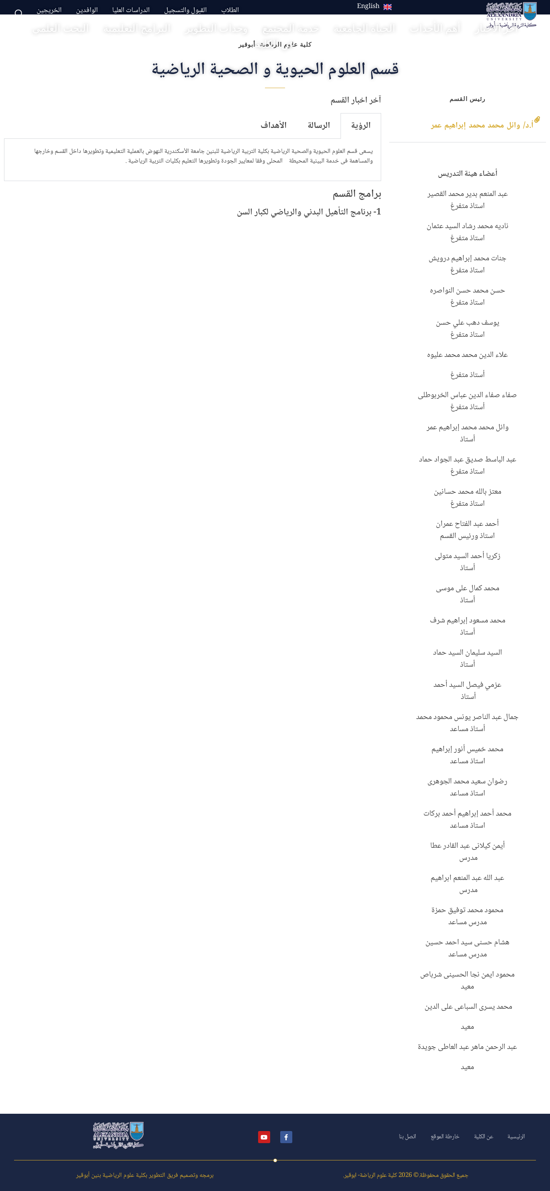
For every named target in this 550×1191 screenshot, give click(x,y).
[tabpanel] (192, 160)
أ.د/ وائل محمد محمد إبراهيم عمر (482, 126)
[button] (467, 126)
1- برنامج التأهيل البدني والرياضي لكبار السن (309, 212)
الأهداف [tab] (274, 126)
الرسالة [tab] (319, 126)
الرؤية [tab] (361, 126)
